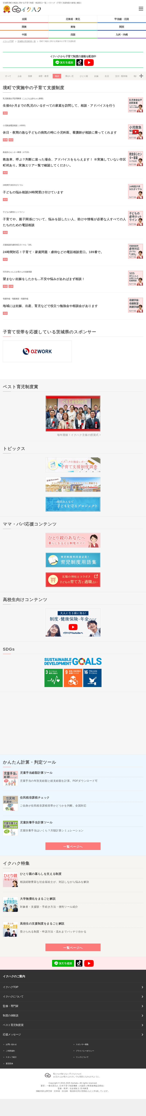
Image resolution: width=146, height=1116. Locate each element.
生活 (107, 76)
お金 (20, 76)
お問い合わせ (11, 1044)
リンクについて (82, 1057)
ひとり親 (84, 76)
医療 (30, 76)
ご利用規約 (10, 1051)
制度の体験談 (10, 1015)
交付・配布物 (121, 76)
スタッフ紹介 (11, 1057)
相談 (57, 76)
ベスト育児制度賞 (13, 1024)
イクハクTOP (10, 987)
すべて (8, 76)
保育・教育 (44, 76)
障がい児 (69, 76)
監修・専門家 (10, 1005)
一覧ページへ (73, 846)
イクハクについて (13, 996)
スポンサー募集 (82, 1044)
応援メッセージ (12, 1034)
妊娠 (96, 76)
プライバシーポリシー (85, 1051)
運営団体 (9, 1063)
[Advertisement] (73, 723)
